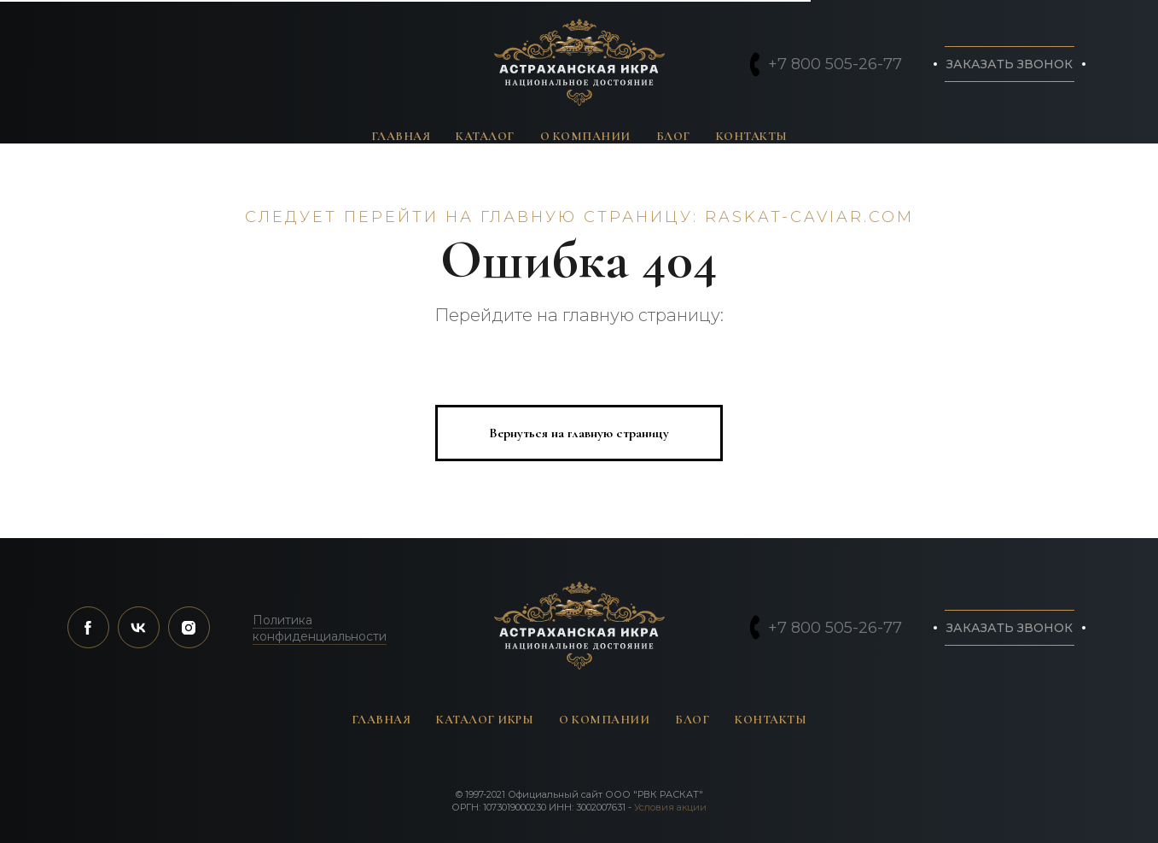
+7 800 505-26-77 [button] (835, 64)
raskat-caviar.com (809, 217)
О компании (585, 136)
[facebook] (88, 627)
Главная (401, 136)
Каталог (485, 136)
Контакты (752, 136)
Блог (673, 136)
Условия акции (670, 807)
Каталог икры (484, 719)
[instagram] (189, 627)
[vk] (139, 627)
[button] (1009, 64)
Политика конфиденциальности (320, 628)
